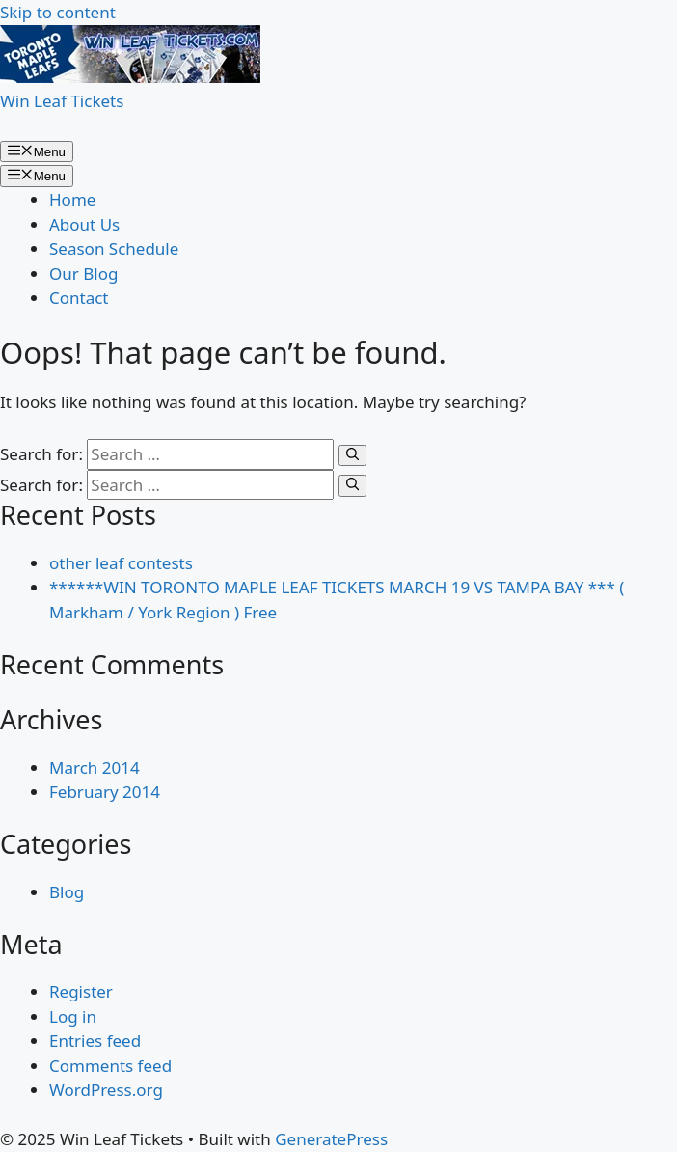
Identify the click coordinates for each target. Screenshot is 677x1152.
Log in (72, 1016)
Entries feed (95, 1040)
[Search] (352, 455)
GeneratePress (331, 1139)
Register (81, 991)
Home (72, 199)
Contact (79, 298)
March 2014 (94, 767)
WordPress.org (106, 1090)
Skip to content (58, 12)
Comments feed (110, 1066)
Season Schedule (113, 248)
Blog (66, 892)
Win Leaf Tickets (61, 101)
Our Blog (83, 273)
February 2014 (104, 792)
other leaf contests (121, 563)
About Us (84, 224)
